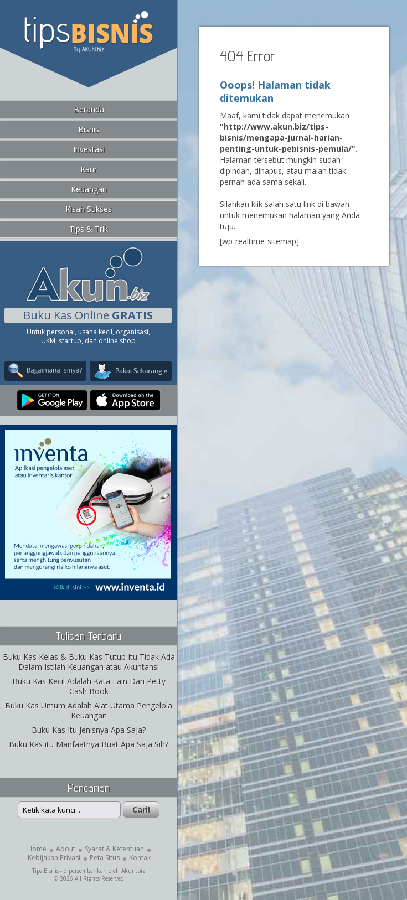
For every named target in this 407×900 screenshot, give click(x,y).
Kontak (140, 857)
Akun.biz (133, 871)
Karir (88, 169)
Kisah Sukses (88, 209)
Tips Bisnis (45, 871)
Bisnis (88, 129)
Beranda (89, 109)
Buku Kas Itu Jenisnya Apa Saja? (89, 730)
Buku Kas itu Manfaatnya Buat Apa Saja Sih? (88, 744)
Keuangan (89, 189)
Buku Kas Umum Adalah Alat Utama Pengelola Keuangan (88, 710)
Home (37, 849)
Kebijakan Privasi (54, 857)
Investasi (89, 149)
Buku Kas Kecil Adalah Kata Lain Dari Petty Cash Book (89, 686)
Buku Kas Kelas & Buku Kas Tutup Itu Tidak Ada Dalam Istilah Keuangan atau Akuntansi (89, 661)
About (65, 849)
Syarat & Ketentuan (114, 849)
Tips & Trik (88, 229)
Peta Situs (105, 857)
